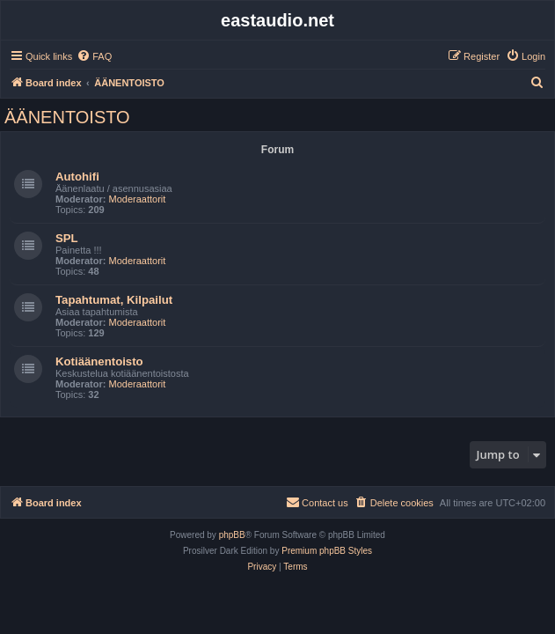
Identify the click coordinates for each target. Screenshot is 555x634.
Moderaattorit (137, 199)
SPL (66, 238)
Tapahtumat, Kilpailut (113, 299)
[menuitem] (94, 56)
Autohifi (77, 176)
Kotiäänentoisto (99, 361)
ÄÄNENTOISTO (67, 117)
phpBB (232, 535)
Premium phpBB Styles (326, 551)
